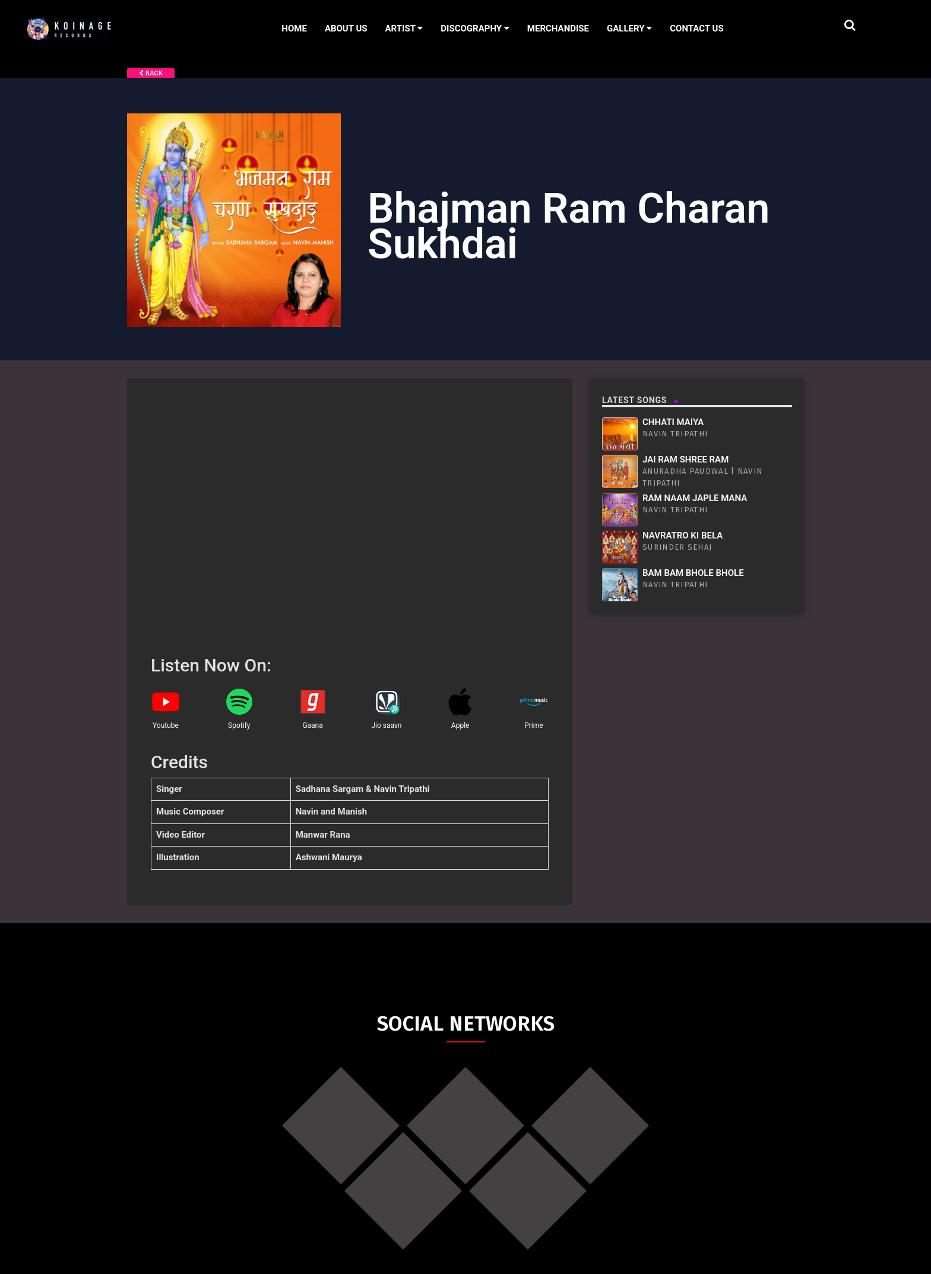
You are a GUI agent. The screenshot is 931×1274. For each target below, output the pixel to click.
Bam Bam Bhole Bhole (693, 573)
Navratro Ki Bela (682, 535)
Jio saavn (386, 725)
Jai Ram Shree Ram (685, 459)
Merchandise (558, 28)
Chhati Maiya (673, 422)
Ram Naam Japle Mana (694, 498)
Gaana (312, 725)
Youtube (166, 725)
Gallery (629, 28)
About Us (346, 28)
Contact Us (696, 28)
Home (294, 28)
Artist (404, 28)
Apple (460, 725)
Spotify (239, 725)
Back (151, 73)
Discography (475, 28)
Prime (533, 725)
